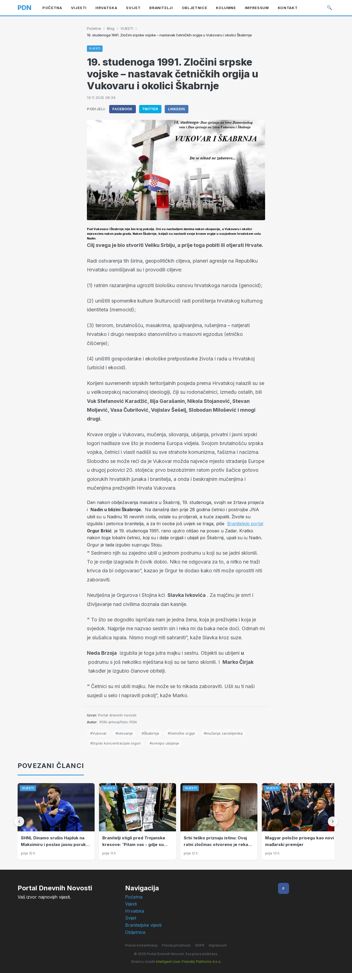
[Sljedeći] (333, 821)
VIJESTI (126, 28)
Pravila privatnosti (176, 945)
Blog (110, 28)
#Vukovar (98, 733)
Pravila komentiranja (141, 945)
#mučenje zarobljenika (223, 733)
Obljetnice (135, 932)
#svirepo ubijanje (164, 743)
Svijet (130, 918)
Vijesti (131, 904)
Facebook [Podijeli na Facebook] (122, 109)
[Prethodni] (19, 821)
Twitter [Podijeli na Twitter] (150, 109)
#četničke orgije (181, 733)
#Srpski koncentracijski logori (115, 743)
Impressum (218, 945)
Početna (94, 28)
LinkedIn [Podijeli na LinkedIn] (176, 109)
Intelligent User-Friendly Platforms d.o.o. (188, 961)
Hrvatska (134, 911)
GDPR (199, 945)
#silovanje (124, 733)
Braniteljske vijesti (143, 925)
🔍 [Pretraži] (329, 7)
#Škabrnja (150, 733)
